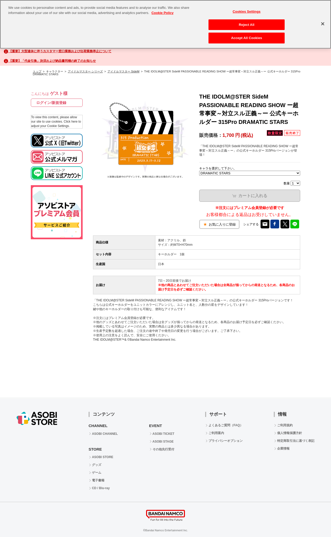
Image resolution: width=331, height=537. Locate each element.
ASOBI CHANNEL (105, 434)
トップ (37, 71)
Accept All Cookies (246, 38)
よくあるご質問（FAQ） (225, 425)
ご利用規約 (285, 425)
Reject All (246, 25)
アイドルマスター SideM (123, 71)
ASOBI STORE (102, 457)
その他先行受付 (163, 449)
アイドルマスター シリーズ (85, 71)
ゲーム (96, 472)
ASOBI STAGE (163, 441)
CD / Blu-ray (101, 488)
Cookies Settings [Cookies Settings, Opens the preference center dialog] (247, 11)
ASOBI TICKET (164, 434)
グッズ (96, 465)
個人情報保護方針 (289, 433)
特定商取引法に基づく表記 (295, 441)
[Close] (322, 23)
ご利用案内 (216, 433)
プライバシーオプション (225, 441)
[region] (165, 24)
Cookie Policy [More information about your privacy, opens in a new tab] (163, 13)
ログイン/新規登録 (51, 103)
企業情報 (283, 448)
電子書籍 (98, 480)
